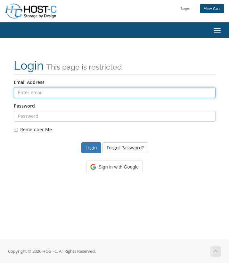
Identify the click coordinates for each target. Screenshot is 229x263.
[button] (114, 167)
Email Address (29, 82)
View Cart (212, 8)
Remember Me (33, 129)
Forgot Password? (125, 148)
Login (185, 8)
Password (24, 106)
